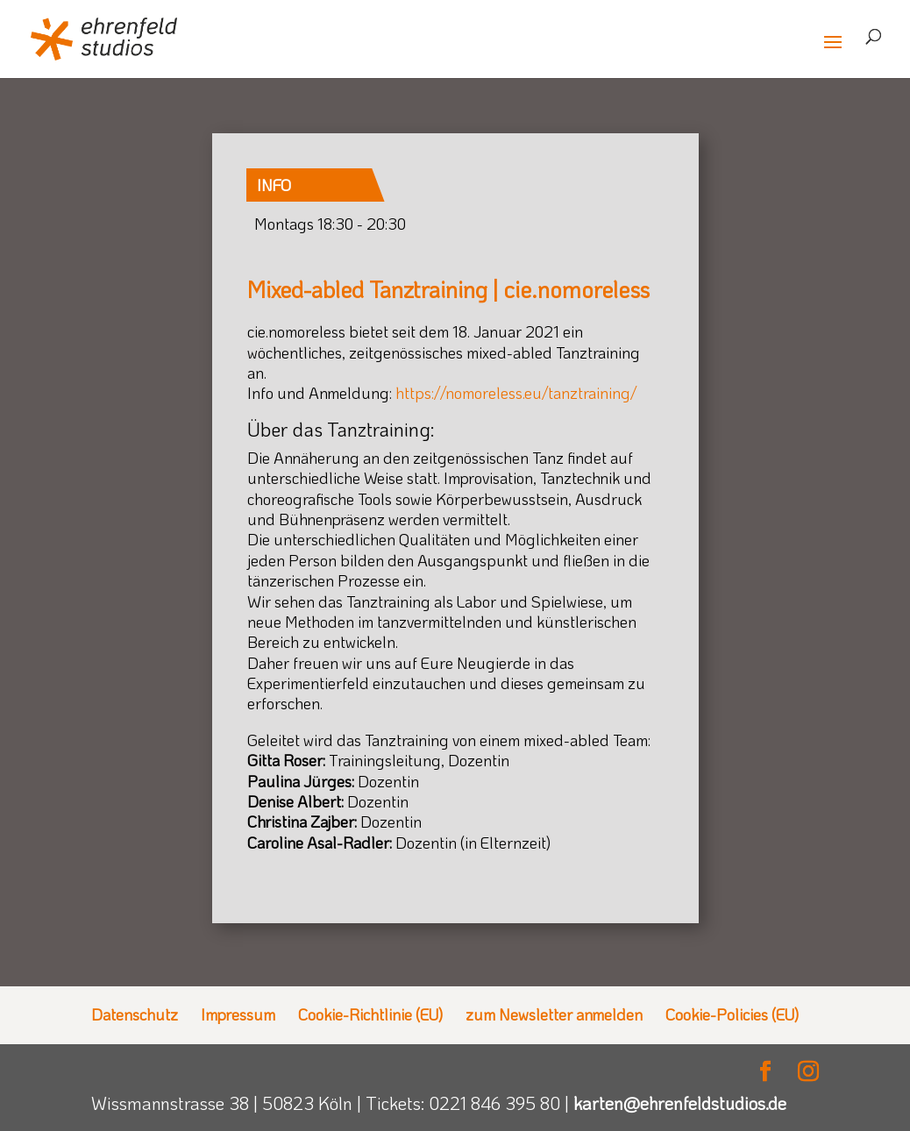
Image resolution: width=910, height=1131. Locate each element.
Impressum (238, 1014)
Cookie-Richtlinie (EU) (370, 1014)
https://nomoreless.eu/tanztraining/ (515, 392)
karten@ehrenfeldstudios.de (679, 1103)
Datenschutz (134, 1014)
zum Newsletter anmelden (554, 1014)
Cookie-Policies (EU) (732, 1014)
